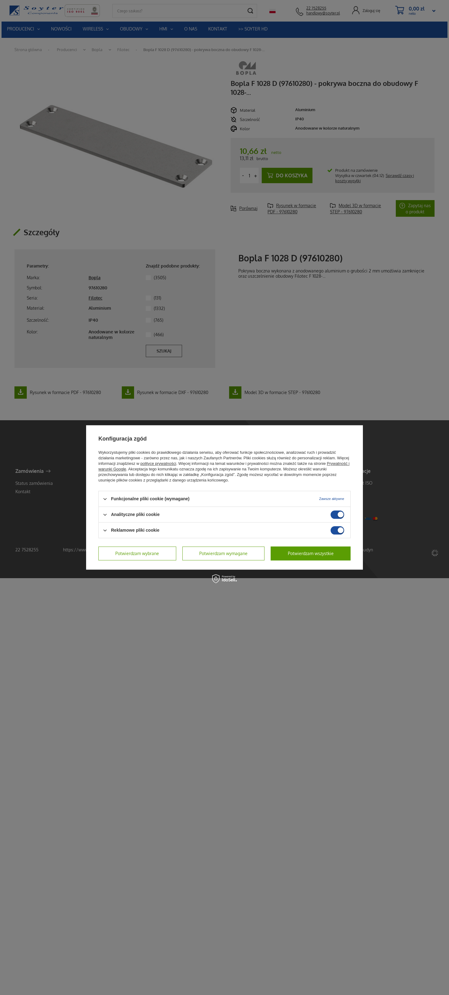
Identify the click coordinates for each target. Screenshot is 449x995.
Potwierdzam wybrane (137, 553)
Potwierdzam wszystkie (311, 553)
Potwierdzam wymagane (223, 553)
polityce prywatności (158, 463)
